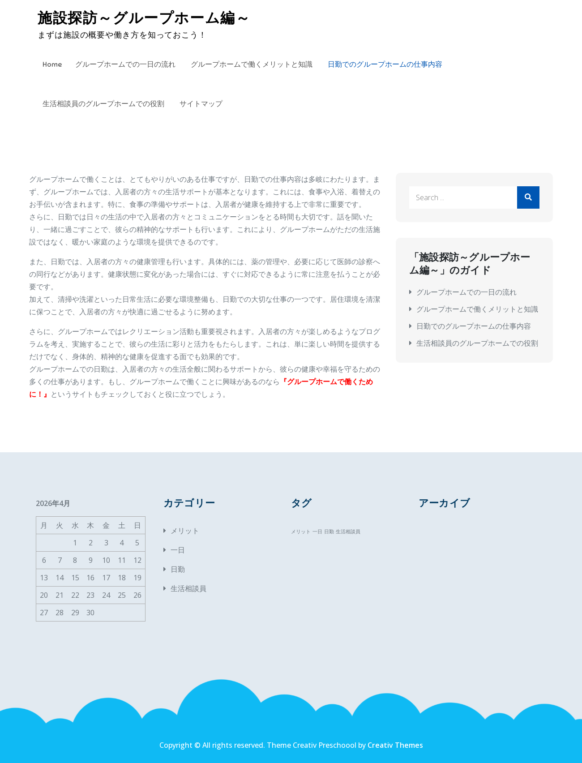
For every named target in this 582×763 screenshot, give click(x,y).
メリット (185, 531)
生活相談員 (188, 588)
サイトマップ (201, 103)
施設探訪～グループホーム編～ (144, 18)
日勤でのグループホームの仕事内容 (385, 64)
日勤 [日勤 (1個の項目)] (329, 531)
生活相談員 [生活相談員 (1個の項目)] (348, 531)
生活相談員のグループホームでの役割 (103, 103)
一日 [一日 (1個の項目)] (317, 531)
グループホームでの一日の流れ (125, 64)
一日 (178, 550)
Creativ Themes (395, 745)
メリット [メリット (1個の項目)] (301, 531)
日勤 (178, 569)
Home (52, 64)
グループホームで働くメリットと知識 (251, 64)
